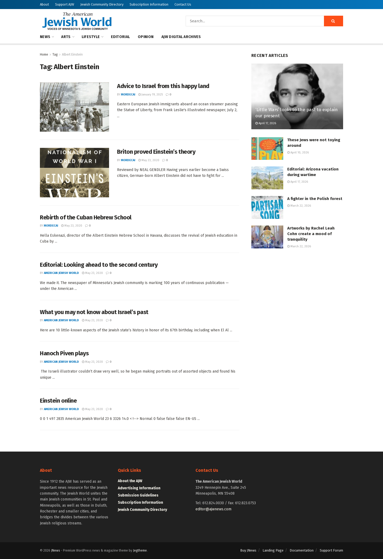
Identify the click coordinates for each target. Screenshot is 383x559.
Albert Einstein (72, 54)
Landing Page (273, 550)
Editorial (120, 37)
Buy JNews (248, 550)
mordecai (128, 94)
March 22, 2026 (299, 205)
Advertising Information (139, 488)
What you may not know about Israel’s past (94, 312)
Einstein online (58, 400)
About (44, 4)
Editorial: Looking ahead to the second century (99, 264)
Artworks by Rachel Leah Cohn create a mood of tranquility (311, 234)
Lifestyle (91, 37)
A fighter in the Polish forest (314, 198)
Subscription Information (149, 4)
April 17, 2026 (265, 123)
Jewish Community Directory (101, 4)
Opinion (145, 37)
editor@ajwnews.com (213, 509)
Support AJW (64, 4)
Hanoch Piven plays (64, 353)
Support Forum (331, 550)
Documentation (302, 550)
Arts (65, 37)
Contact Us (182, 4)
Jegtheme (140, 550)
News (45, 37)
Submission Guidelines (138, 495)
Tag (55, 54)
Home (44, 54)
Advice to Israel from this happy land (163, 86)
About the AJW (130, 481)
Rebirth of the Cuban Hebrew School (85, 217)
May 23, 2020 (148, 160)
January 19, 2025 (150, 94)
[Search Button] (333, 21)
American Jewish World (61, 273)
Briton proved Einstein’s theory (156, 151)
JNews (55, 550)
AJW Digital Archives (181, 37)
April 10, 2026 (298, 152)
